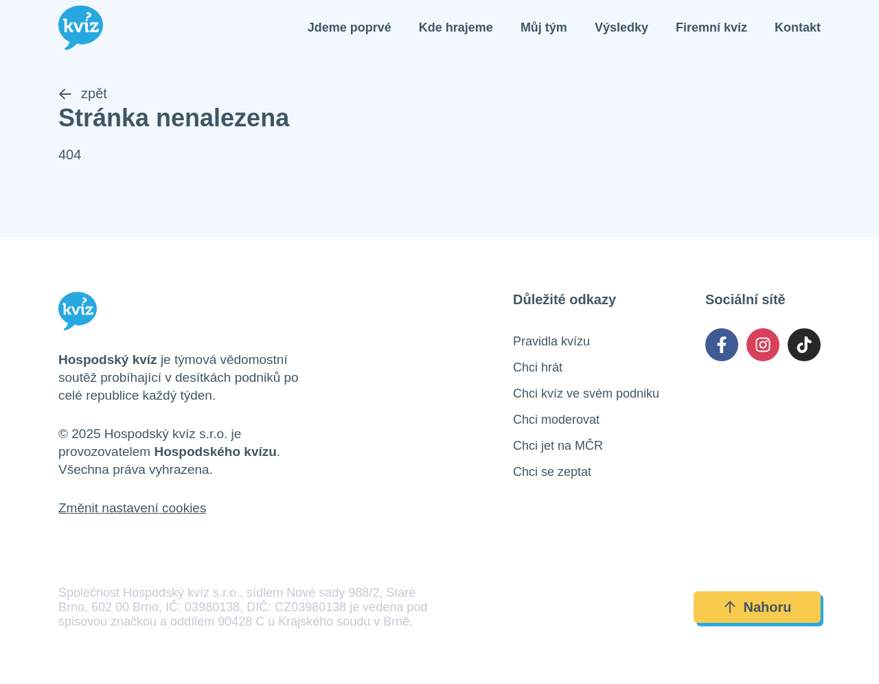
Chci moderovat (556, 419)
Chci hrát (537, 367)
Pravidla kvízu (551, 341)
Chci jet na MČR (558, 446)
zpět (82, 93)
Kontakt (798, 27)
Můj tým (544, 27)
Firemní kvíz (711, 27)
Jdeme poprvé (349, 27)
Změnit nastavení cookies (132, 508)
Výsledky (621, 27)
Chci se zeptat (552, 472)
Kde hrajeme (456, 27)
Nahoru (757, 607)
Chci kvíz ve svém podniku (586, 393)
